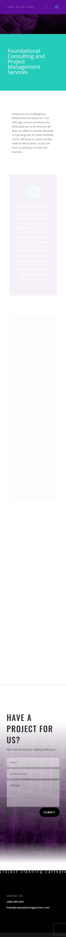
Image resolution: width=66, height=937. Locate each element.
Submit (49, 812)
